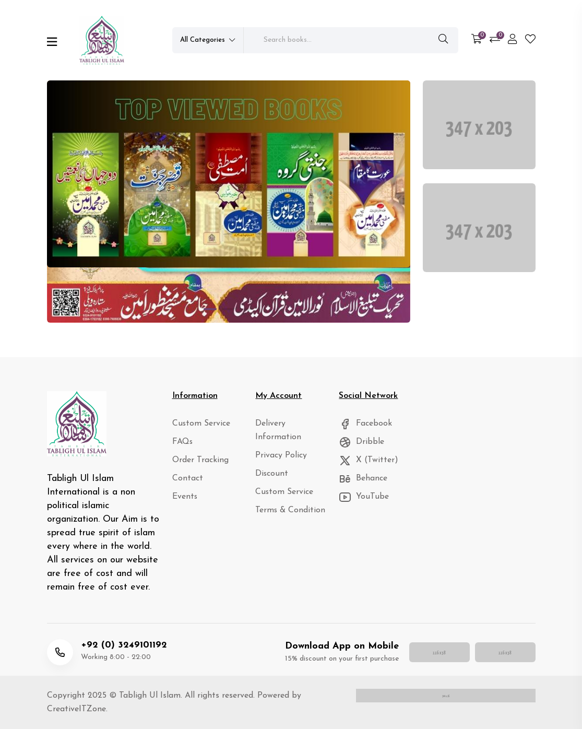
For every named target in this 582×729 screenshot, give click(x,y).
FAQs (182, 442)
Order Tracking (198, 460)
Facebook (364, 424)
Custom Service (198, 424)
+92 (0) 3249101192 (124, 645)
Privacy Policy (278, 442)
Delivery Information (289, 424)
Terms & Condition (286, 497)
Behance (362, 479)
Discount (269, 460)
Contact (186, 479)
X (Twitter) (367, 460)
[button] (210, 309)
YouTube (362, 497)
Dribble (360, 442)
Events (183, 497)
